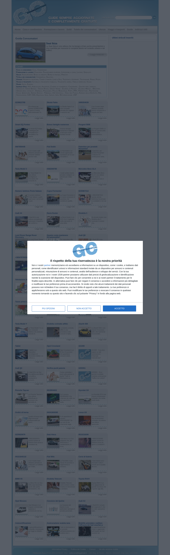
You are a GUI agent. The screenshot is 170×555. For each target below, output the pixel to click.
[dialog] (85, 277)
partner (47, 265)
